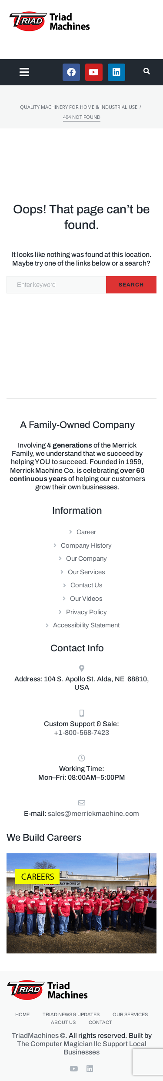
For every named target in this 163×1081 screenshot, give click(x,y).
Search (131, 285)
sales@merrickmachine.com (93, 813)
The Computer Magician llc (59, 1043)
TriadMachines (35, 1035)
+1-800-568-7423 (81, 732)
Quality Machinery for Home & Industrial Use (78, 107)
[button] (24, 72)
